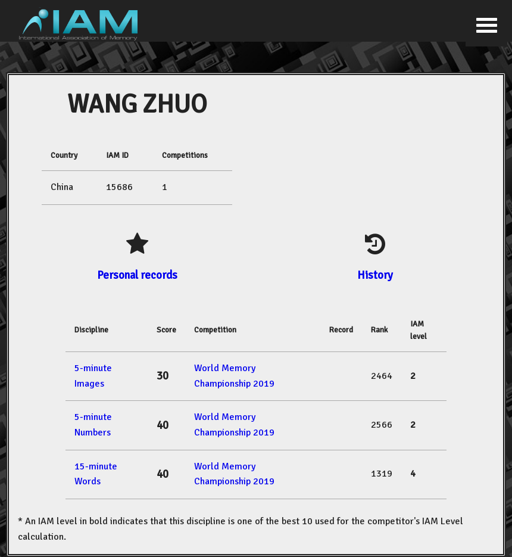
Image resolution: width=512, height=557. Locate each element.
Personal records (137, 275)
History (375, 275)
